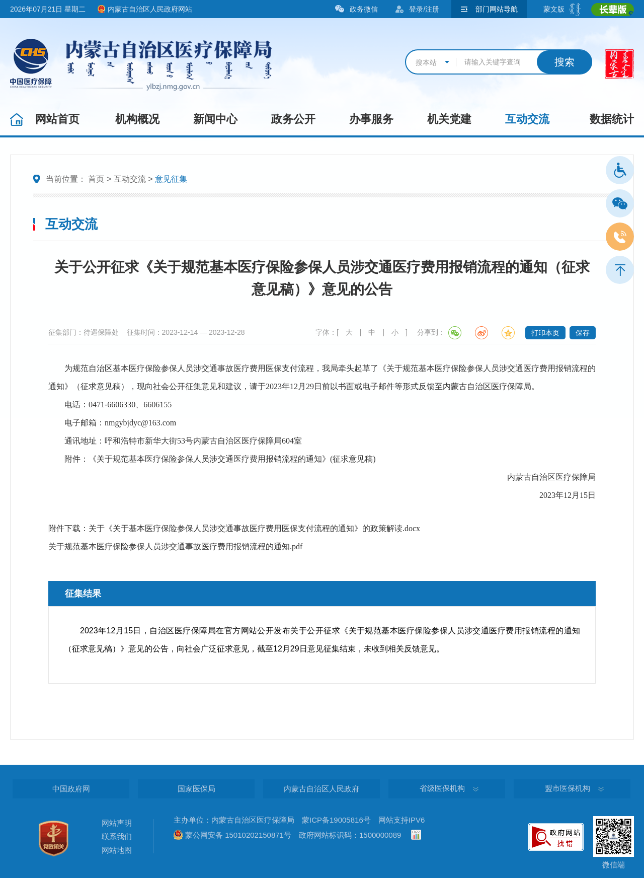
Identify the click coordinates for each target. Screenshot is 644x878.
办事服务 (371, 119)
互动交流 (527, 119)
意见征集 (171, 179)
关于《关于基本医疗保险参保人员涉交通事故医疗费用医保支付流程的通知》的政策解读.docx (254, 528)
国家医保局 (196, 788)
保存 (583, 333)
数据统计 (612, 119)
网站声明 (117, 823)
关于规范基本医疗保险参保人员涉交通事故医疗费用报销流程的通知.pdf (175, 546)
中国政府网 (71, 788)
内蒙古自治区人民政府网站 (150, 9)
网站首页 (57, 119)
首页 (96, 179)
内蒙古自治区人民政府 (321, 788)
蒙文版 (554, 9)
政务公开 (293, 119)
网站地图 (117, 850)
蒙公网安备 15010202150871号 (238, 835)
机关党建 (449, 119)
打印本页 (545, 333)
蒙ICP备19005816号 (336, 820)
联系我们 (117, 836)
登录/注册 (424, 9)
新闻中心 (215, 119)
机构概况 (137, 119)
